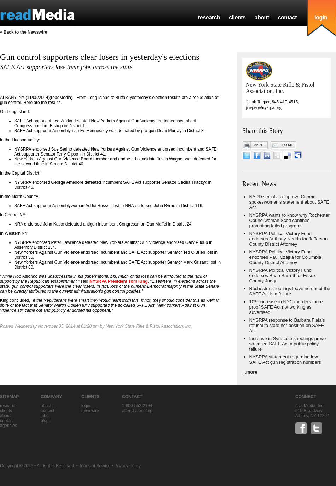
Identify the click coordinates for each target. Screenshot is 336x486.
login (320, 17)
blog (45, 420)
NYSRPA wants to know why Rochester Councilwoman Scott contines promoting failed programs (289, 220)
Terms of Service (94, 465)
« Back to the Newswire (23, 32)
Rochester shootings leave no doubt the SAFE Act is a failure (289, 291)
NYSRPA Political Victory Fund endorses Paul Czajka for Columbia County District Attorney (285, 257)
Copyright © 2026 (16, 465)
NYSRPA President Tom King (118, 281)
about (261, 17)
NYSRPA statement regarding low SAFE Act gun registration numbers (285, 359)
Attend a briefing (137, 410)
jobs (44, 415)
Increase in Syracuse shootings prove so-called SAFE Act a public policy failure (287, 344)
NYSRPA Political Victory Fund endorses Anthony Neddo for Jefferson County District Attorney (288, 239)
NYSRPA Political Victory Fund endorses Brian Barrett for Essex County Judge (282, 275)
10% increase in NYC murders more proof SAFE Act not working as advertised (286, 307)
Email (283, 145)
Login (85, 405)
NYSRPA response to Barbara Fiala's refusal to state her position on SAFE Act (287, 325)
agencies (8, 425)
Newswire (90, 410)
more (251, 372)
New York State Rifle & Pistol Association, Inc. (149, 326)
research (209, 17)
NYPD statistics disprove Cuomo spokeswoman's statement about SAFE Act (289, 202)
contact (287, 17)
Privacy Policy (127, 465)
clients (237, 17)
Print (255, 145)
